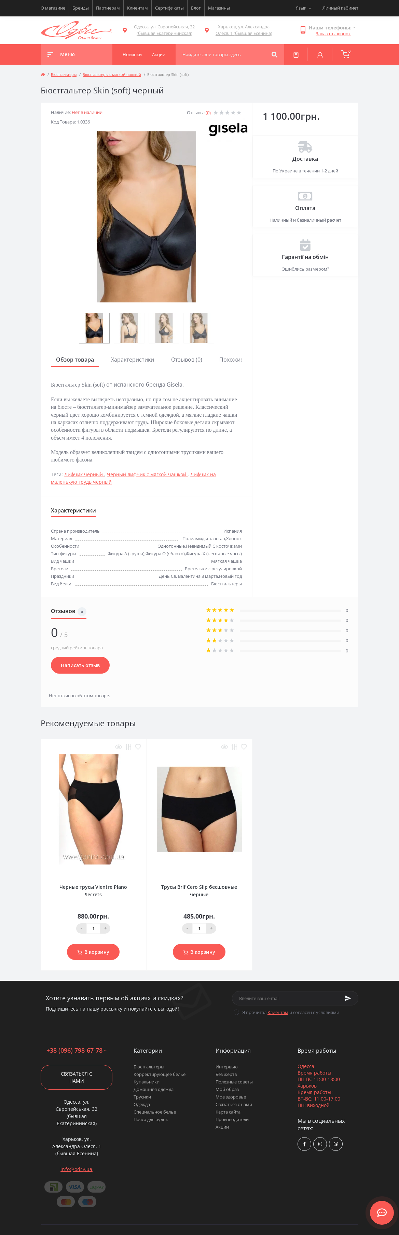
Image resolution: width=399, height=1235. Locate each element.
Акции (222, 1127)
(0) (208, 112)
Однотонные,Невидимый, (184, 546)
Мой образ (227, 1089)
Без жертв (226, 1074)
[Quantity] (93, 928)
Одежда (142, 1104)
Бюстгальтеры (64, 74)
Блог (196, 8)
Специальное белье (155, 1112)
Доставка (305, 158)
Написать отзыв (80, 665)
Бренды (80, 8)
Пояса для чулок (151, 1119)
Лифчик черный (84, 474)
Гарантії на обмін (305, 257)
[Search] (274, 54)
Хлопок (234, 538)
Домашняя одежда (154, 1089)
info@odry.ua (76, 1169)
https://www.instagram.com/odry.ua (320, 1144)
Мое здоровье (231, 1097)
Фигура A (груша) (126, 553)
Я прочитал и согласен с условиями (290, 1012)
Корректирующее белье (159, 1074)
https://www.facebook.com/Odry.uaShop (304, 1144)
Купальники (147, 1082)
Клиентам (137, 8)
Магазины (219, 8)
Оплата (305, 208)
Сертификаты (169, 8)
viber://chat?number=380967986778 (336, 1144)
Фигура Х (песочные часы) (214, 553)
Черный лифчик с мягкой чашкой (147, 474)
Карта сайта (228, 1112)
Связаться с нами (76, 1077)
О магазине (53, 8)
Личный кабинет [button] (340, 8)
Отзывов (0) (186, 359)
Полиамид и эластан (203, 538)
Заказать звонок (333, 33)
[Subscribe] (348, 998)
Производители (232, 1119)
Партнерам (108, 8)
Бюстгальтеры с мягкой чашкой (112, 74)
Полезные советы (234, 1082)
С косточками (227, 546)
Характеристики (132, 359)
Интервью (227, 1067)
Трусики (142, 1097)
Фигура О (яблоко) (165, 553)
